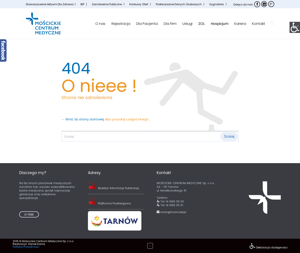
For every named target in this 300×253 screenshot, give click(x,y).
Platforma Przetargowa (114, 203)
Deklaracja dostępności (272, 247)
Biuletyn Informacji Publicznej (118, 188)
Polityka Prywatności (26, 247)
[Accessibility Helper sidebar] (295, 27)
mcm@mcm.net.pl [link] (171, 212)
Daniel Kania (36, 244)
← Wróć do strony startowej (83, 119)
